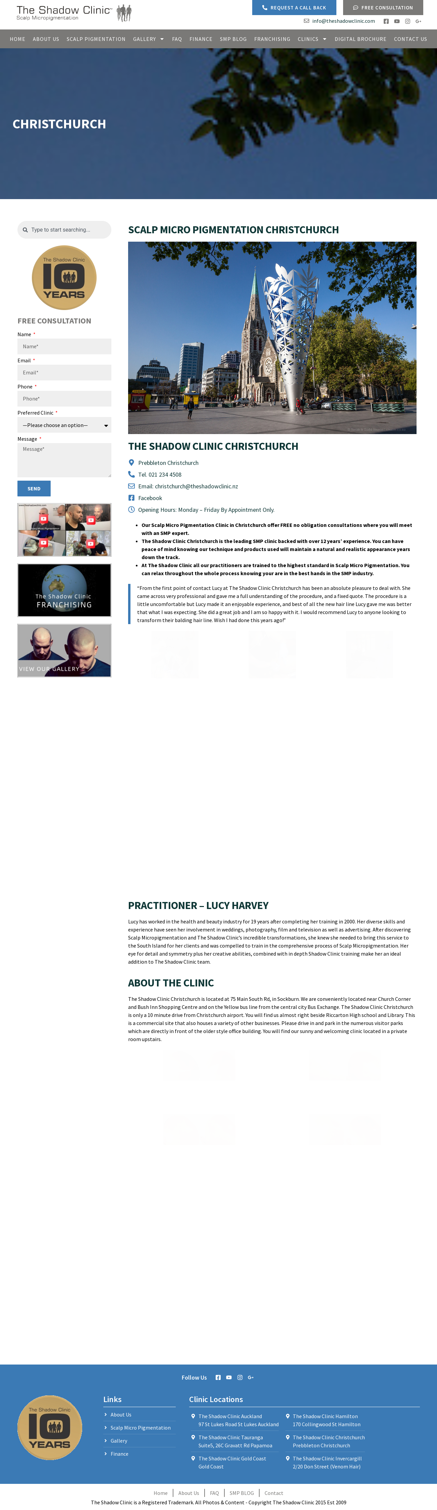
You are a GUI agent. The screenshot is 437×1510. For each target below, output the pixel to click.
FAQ (177, 39)
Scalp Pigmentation (96, 39)
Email (24, 361)
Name (24, 334)
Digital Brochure (361, 39)
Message (27, 439)
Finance (201, 39)
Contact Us (410, 39)
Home (17, 39)
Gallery (149, 39)
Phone (25, 387)
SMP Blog (233, 39)
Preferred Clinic (35, 413)
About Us (46, 39)
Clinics (312, 39)
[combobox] (64, 230)
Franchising (272, 39)
